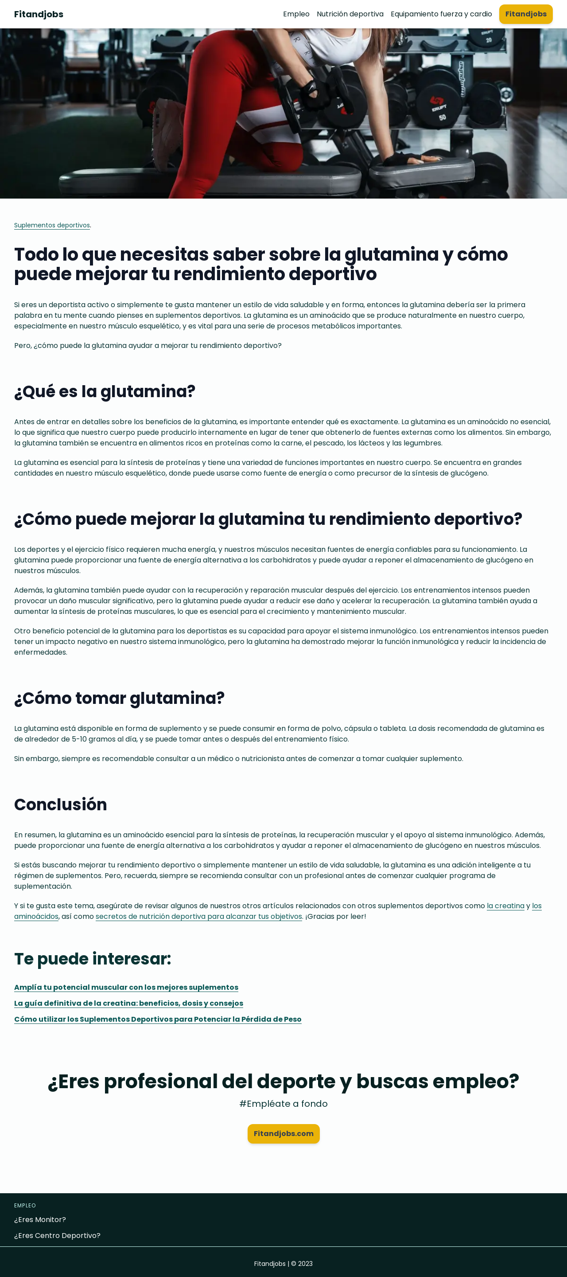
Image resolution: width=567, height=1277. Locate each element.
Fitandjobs (38, 14)
